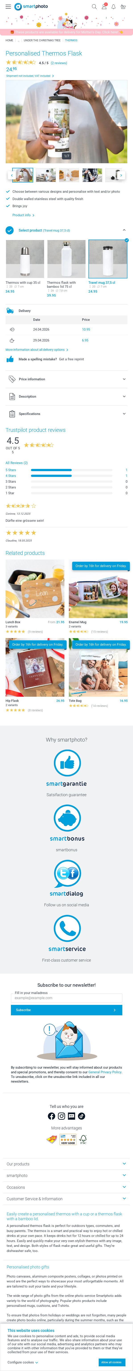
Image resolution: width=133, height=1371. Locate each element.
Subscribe (23, 1010)
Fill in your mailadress (31, 993)
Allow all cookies (111, 1362)
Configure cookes (23, 1362)
